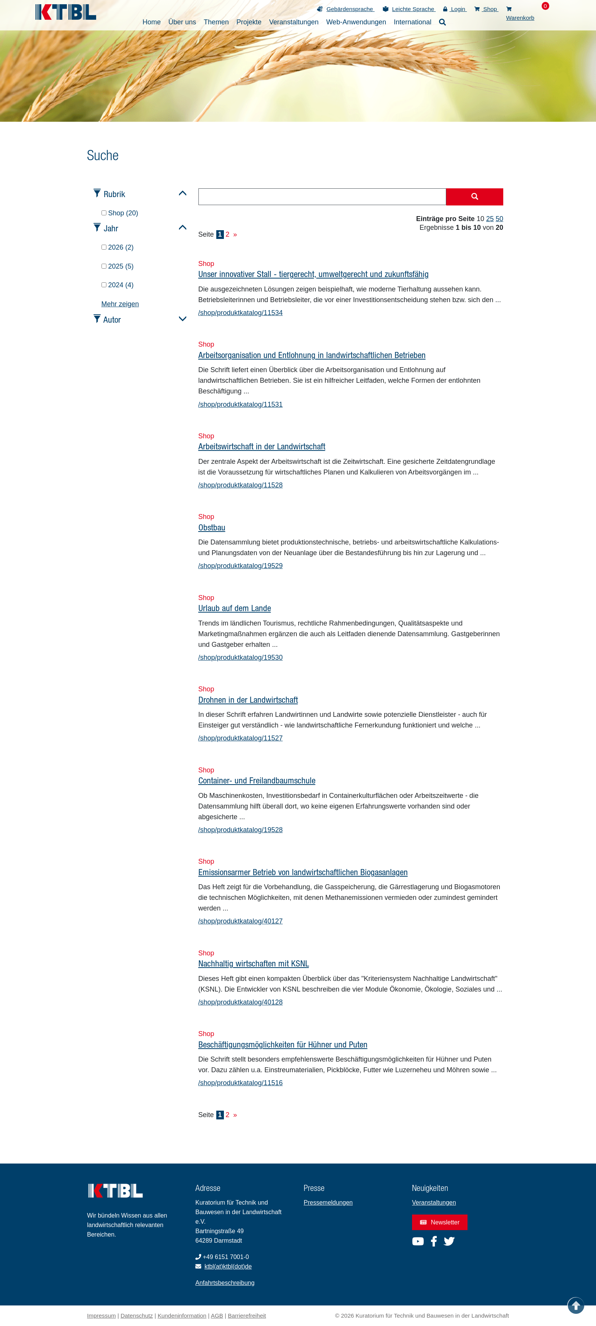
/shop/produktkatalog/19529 (240, 566)
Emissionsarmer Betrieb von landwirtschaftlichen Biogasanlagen (303, 872)
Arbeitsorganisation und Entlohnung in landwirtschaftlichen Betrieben (312, 355)
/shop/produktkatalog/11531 (240, 404)
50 (499, 219)
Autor (112, 319)
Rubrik (114, 194)
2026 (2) (117, 247)
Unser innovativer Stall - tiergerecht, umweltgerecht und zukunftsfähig (313, 274)
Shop (486, 9)
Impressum (101, 1315)
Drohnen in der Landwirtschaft (248, 699)
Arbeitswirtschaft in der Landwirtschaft (261, 446)
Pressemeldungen (328, 1202)
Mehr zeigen (120, 304)
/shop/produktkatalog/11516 (240, 1083)
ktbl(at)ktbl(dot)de (228, 1266)
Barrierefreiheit (247, 1315)
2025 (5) (117, 266)
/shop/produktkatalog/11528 (240, 485)
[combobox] (322, 196)
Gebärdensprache (351, 9)
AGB (217, 1315)
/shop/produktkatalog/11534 (240, 313)
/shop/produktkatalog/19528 (240, 830)
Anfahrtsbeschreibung (225, 1283)
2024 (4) (117, 285)
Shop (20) (119, 213)
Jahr (111, 228)
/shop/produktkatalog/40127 (240, 921)
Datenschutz (136, 1315)
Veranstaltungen (434, 1202)
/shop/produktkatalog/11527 (240, 738)
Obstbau (211, 527)
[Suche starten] (474, 197)
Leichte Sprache (414, 9)
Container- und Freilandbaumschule (256, 780)
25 (490, 219)
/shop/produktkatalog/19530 (240, 657)
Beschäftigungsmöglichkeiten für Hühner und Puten (283, 1044)
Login (455, 9)
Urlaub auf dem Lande (234, 608)
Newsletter (440, 1222)
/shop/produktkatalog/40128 (240, 1002)
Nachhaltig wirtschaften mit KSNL (253, 963)
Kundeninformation (182, 1315)
